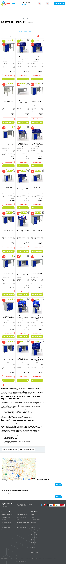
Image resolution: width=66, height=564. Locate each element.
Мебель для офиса (5, 517)
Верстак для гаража (8, 437)
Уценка (2, 529)
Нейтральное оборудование (22, 522)
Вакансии (33, 537)
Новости (33, 524)
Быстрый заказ (8, 75)
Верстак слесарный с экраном (10, 449)
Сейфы (17, 519)
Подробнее (58, 484)
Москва (24, 4)
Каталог (8, 9)
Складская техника (20, 524)
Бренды (33, 547)
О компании (33, 522)
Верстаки (3, 519)
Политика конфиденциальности (7, 560)
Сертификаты (34, 529)
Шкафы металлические (21, 514)
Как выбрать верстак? (9, 442)
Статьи (33, 527)
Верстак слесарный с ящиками (27, 449)
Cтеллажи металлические (7, 514)
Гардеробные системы (21, 517)
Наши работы (34, 532)
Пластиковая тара (5, 527)
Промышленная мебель (6, 524)
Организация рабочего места (10, 438)
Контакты (63, 13)
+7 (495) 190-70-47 (6, 504)
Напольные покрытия (21, 527)
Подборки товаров (35, 539)
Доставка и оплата (41, 13)
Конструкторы (34, 552)
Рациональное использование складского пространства (17, 441)
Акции (20, 13)
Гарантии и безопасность (37, 534)
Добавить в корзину (8, 122)
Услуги (1, 13)
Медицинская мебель (6, 522)
